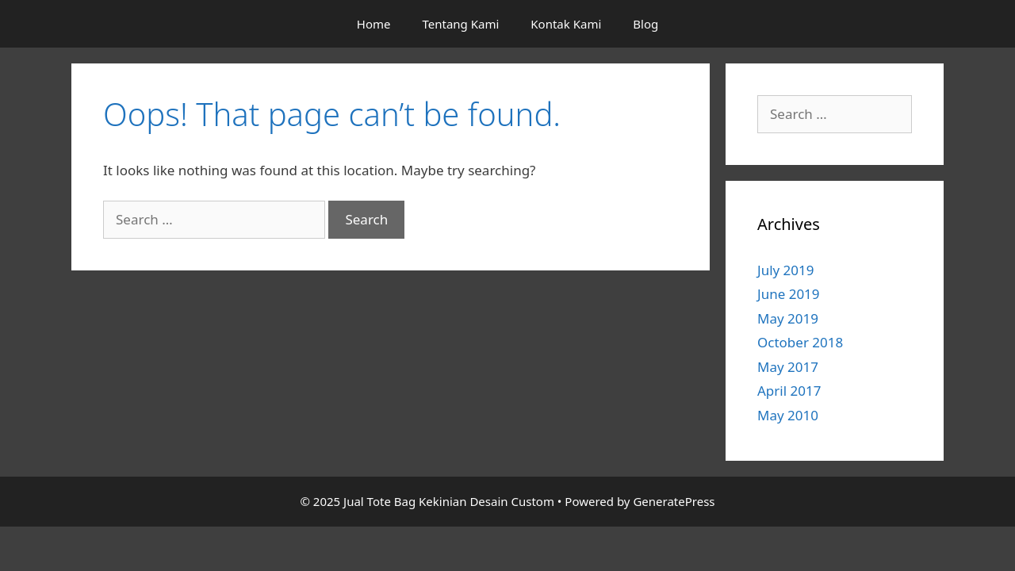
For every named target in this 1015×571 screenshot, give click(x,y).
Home (374, 24)
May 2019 (787, 318)
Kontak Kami (565, 24)
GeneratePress (673, 501)
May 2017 (787, 367)
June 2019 (788, 294)
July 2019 (785, 270)
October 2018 (800, 342)
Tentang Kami (460, 24)
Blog (645, 24)
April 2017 (789, 390)
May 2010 (787, 415)
